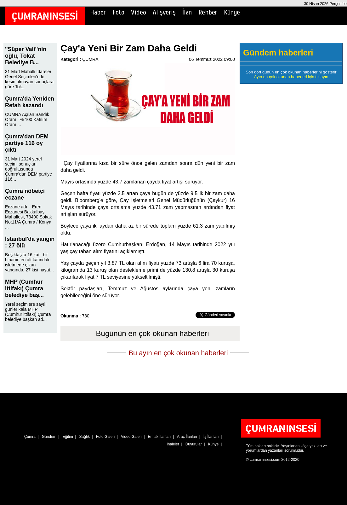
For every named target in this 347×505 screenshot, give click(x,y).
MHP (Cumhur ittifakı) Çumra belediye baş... (24, 288)
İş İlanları (211, 436)
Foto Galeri (105, 436)
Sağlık (84, 436)
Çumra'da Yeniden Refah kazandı (29, 102)
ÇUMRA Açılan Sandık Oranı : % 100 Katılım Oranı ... (27, 119)
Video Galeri (131, 436)
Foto (118, 12)
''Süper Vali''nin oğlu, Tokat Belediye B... (25, 56)
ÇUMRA (90, 59)
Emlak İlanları (159, 436)
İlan (187, 12)
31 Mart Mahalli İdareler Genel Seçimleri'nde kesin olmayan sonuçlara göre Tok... (29, 79)
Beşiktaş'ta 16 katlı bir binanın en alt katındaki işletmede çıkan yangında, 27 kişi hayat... (29, 262)
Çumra (30, 436)
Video (138, 12)
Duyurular (193, 444)
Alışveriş (164, 12)
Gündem (49, 436)
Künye (232, 12)
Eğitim (67, 436)
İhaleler (173, 444)
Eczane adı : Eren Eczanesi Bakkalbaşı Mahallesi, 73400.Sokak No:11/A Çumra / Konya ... (28, 216)
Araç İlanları (187, 436)
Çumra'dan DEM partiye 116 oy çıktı (26, 143)
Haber (98, 12)
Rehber (207, 12)
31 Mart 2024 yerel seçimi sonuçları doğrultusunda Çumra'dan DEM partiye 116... (28, 169)
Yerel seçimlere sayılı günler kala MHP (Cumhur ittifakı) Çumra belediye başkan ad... (28, 312)
